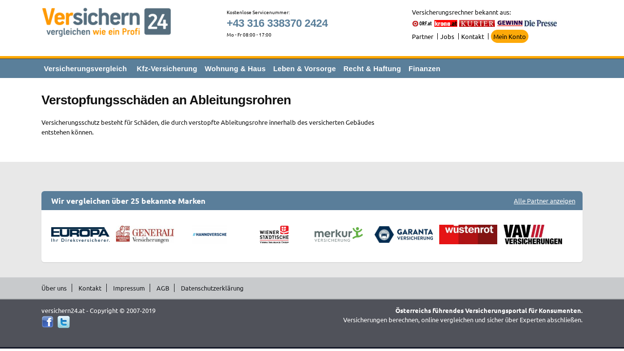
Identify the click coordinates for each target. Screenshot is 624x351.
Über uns (54, 288)
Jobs (447, 36)
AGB (162, 288)
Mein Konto (509, 36)
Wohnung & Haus (235, 69)
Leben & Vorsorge (304, 69)
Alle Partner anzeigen (544, 200)
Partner (422, 36)
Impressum (129, 288)
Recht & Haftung (372, 69)
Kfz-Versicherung (167, 69)
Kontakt (472, 36)
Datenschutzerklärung (212, 288)
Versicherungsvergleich (85, 69)
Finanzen (424, 69)
